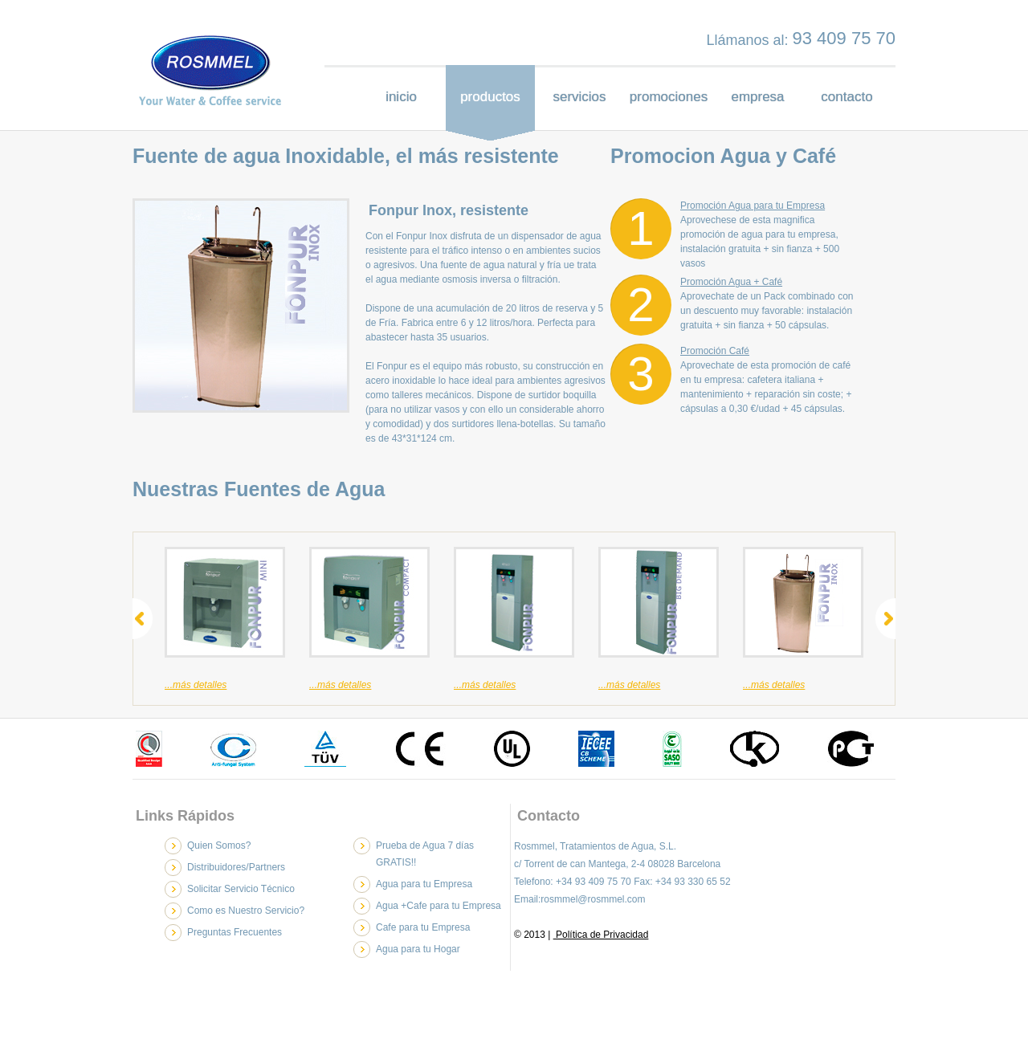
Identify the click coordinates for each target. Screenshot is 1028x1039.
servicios (579, 96)
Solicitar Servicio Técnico (241, 888)
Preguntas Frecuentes (234, 932)
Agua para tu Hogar (418, 949)
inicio (401, 96)
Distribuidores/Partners (236, 867)
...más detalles (195, 685)
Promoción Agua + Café (731, 281)
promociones (669, 96)
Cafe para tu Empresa (423, 927)
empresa (757, 96)
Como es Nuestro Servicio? (245, 910)
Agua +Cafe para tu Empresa (438, 905)
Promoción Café (714, 351)
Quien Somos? (219, 845)
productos (490, 96)
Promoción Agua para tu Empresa (752, 205)
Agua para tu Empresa (424, 884)
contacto (846, 96)
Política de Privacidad (601, 934)
